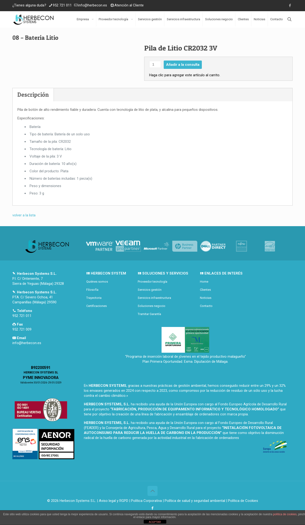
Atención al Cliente (129, 5)
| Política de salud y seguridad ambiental (194, 501)
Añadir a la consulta (182, 64)
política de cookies (285, 514)
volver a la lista (24, 215)
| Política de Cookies (241, 501)
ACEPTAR (155, 521)
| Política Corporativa (145, 501)
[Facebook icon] (290, 5)
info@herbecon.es (92, 5)
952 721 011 (62, 5)
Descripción (33, 94)
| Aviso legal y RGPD (112, 501)
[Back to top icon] (152, 491)
